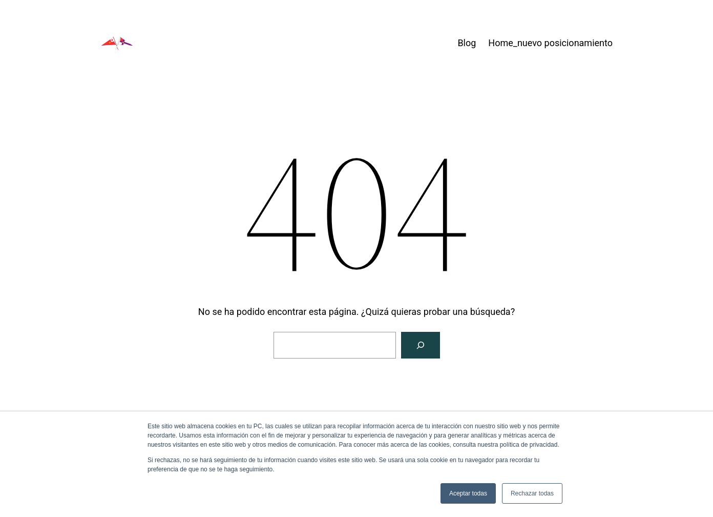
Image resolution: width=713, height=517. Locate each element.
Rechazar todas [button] (532, 493)
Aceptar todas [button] (468, 493)
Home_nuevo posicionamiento (550, 42)
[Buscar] (420, 345)
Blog (466, 42)
